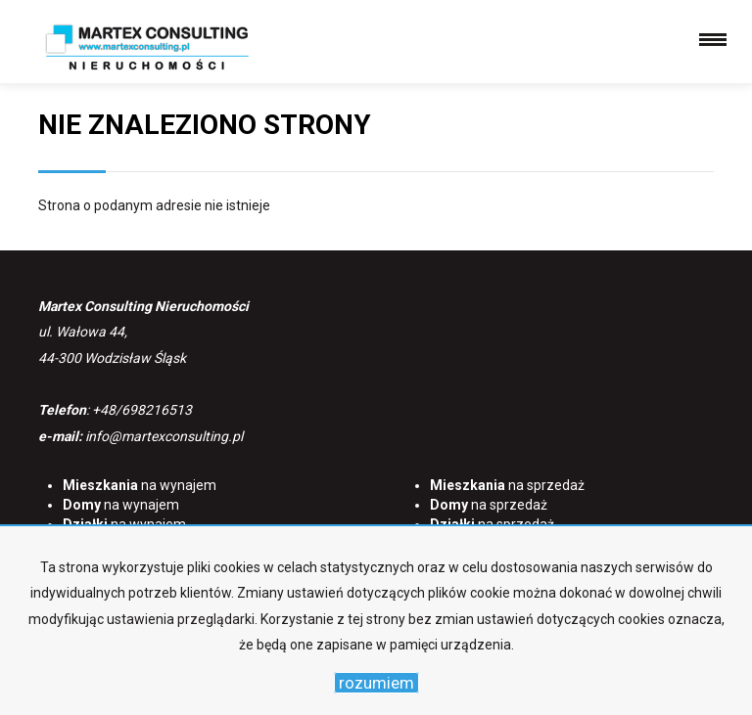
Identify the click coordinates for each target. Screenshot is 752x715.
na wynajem (139, 485)
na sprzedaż (507, 485)
